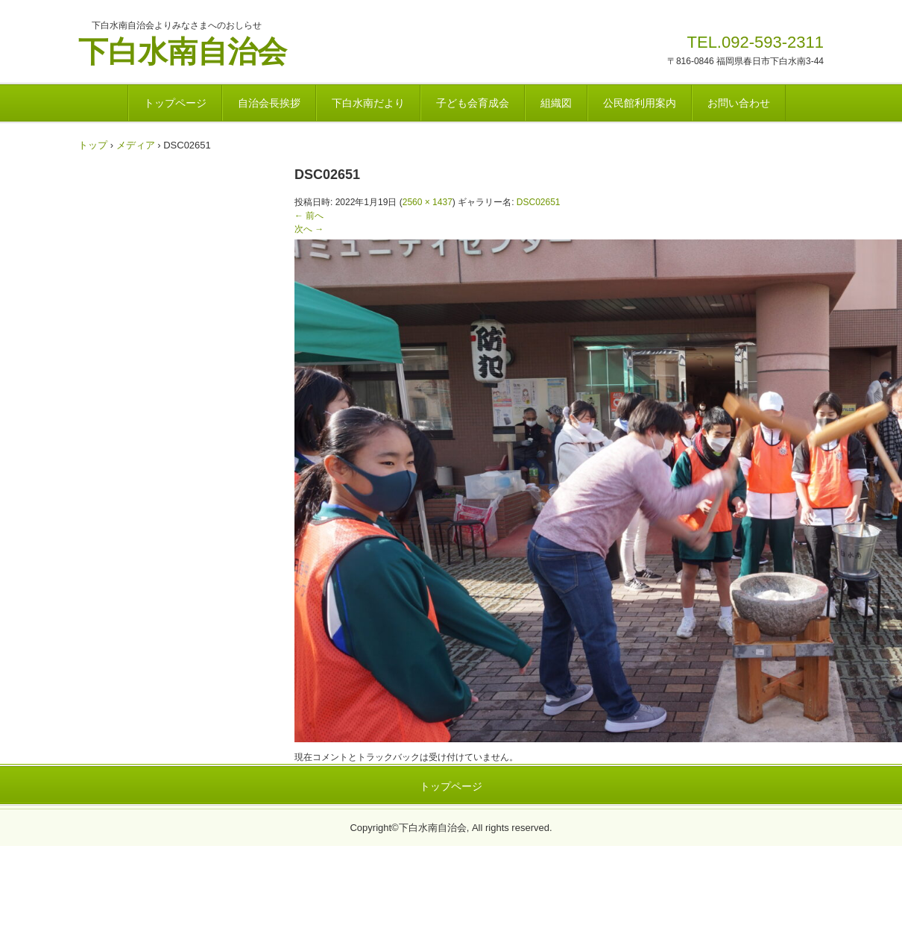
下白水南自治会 (182, 49)
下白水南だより (368, 103)
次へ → (309, 229)
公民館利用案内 (639, 103)
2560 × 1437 (427, 202)
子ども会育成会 (472, 103)
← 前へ (309, 215)
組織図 (556, 103)
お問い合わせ (738, 103)
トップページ (175, 103)
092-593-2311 (773, 42)
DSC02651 (539, 202)
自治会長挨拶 (269, 103)
